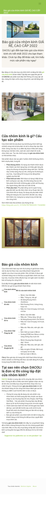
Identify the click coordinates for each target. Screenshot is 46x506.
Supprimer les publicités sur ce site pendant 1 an (23, 436)
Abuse (34, 486)
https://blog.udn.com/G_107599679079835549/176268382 (23, 205)
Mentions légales (26, 486)
